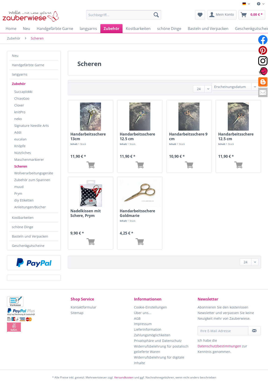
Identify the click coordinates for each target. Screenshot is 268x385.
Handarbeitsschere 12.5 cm (137, 136)
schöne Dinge (22, 227)
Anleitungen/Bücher (30, 207)
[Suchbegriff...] (123, 14)
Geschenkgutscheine (28, 245)
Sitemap (77, 313)
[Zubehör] (111, 28)
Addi (18, 132)
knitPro (19, 112)
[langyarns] (88, 28)
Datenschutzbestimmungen (219, 346)
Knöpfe (19, 146)
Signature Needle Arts (31, 125)
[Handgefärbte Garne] (54, 28)
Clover (19, 105)
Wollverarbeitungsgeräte (33, 173)
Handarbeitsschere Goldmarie (137, 213)
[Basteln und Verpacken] (208, 28)
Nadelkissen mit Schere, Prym (85, 213)
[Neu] (26, 28)
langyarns (19, 74)
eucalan (20, 139)
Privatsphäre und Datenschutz (158, 340)
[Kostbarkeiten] (138, 28)
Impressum (143, 324)
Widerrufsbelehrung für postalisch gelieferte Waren (161, 349)
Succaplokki (23, 91)
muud (19, 186)
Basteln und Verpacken (30, 236)
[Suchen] (156, 14)
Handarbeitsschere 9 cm (188, 136)
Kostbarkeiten (23, 217)
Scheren (20, 166)
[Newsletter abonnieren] (254, 330)
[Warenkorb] (252, 14)
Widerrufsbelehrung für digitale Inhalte (159, 360)
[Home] (11, 28)
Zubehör (18, 83)
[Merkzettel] (200, 14)
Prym (18, 193)
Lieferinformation (147, 329)
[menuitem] (261, 4)
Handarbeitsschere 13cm (88, 136)
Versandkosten (124, 377)
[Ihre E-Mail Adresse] (223, 330)
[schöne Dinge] (169, 28)
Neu (15, 55)
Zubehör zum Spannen (32, 180)
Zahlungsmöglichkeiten (152, 335)
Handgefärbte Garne (28, 65)
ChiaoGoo (21, 98)
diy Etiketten (24, 200)
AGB (137, 318)
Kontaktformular (83, 307)
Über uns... (142, 313)
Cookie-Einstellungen (150, 307)
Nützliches (22, 152)
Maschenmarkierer (29, 159)
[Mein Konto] (221, 14)
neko (18, 119)
